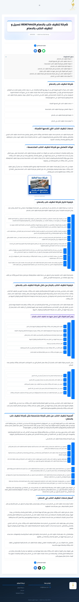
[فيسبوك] (35, 50)
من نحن (22, 590)
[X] (39, 50)
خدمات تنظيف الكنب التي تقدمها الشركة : (59, 61)
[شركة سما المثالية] (73, 585)
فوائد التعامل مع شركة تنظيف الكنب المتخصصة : (57, 64)
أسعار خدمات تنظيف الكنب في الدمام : (60, 76)
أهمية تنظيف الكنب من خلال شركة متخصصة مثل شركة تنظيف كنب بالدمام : (50, 73)
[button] (39, 57)
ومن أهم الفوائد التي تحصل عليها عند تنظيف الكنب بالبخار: (55, 71)
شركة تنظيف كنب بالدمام (64, 59)
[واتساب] (43, 50)
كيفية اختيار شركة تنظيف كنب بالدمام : (60, 66)
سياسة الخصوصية (20, 593)
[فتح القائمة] (39, 5)
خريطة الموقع (20, 588)
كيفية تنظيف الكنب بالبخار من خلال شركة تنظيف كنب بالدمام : (54, 68)
